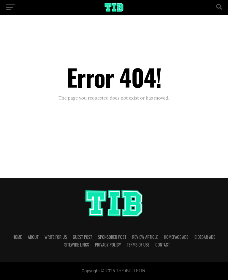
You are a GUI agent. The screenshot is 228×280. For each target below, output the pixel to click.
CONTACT (162, 244)
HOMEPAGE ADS (176, 237)
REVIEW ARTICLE (145, 237)
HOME (17, 237)
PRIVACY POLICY (108, 244)
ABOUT (33, 237)
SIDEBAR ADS (205, 237)
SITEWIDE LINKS (76, 244)
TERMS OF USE (138, 244)
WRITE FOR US (56, 237)
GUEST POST (82, 237)
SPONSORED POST (112, 237)
